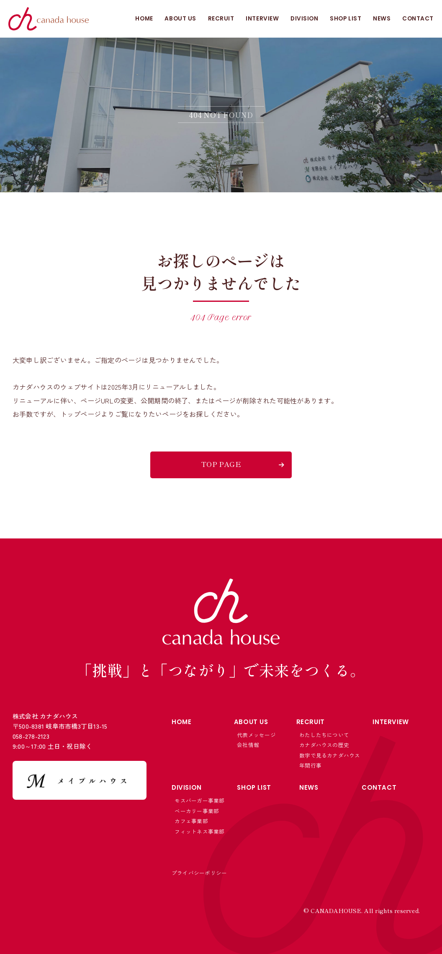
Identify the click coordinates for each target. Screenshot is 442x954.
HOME (143, 19)
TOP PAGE (221, 464)
